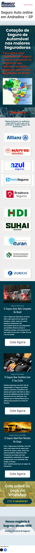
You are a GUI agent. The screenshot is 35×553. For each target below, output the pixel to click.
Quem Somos (28, 5)
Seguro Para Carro (17, 306)
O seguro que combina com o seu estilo (17, 379)
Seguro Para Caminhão (17, 435)
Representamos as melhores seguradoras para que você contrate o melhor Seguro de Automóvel (17, 124)
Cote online (17, 112)
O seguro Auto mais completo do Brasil (17, 310)
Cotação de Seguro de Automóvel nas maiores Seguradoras (17, 39)
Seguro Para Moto (17, 374)
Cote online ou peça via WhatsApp (17, 490)
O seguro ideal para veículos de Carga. (17, 439)
